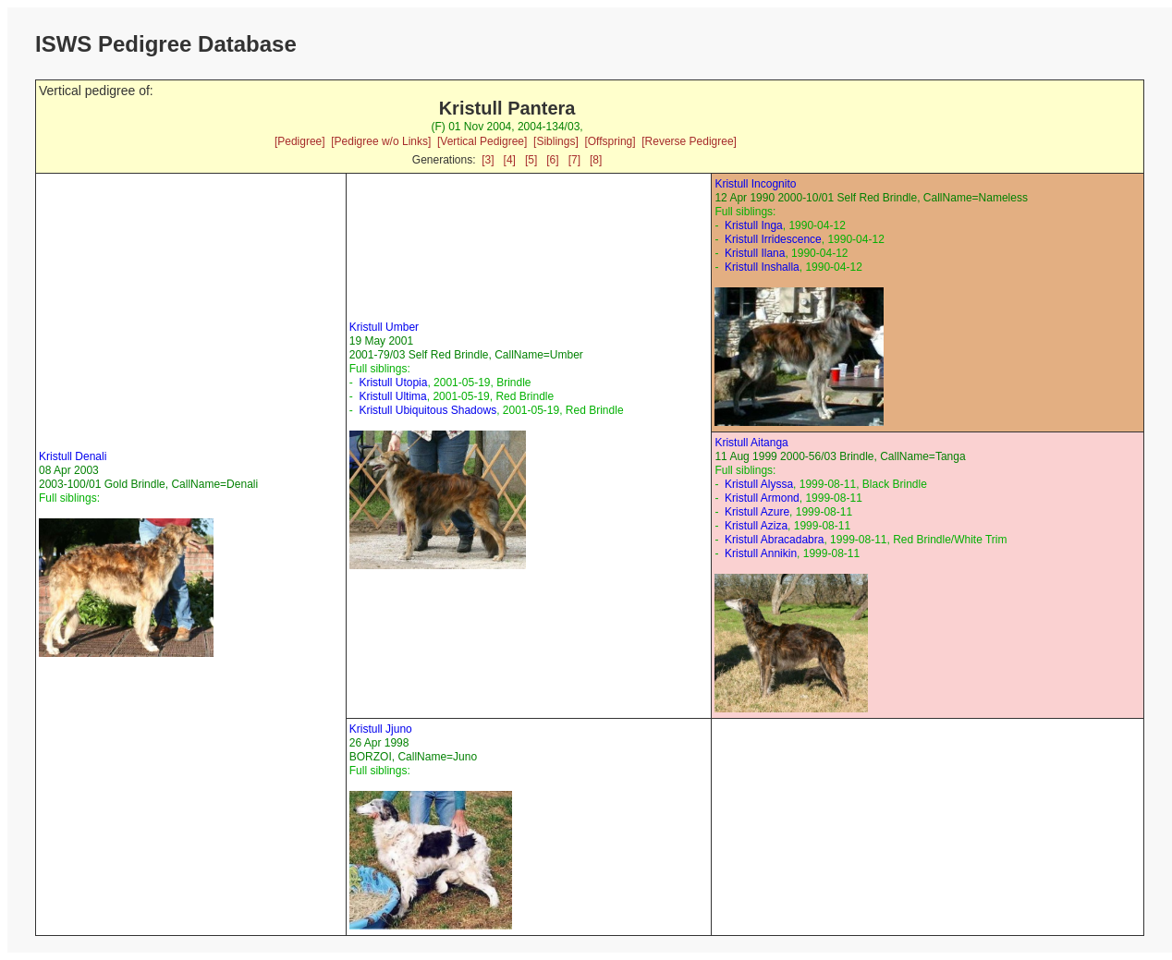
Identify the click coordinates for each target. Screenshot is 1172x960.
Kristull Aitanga (750, 442)
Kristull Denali (72, 456)
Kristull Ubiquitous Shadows (427, 410)
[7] (574, 159)
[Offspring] (609, 141)
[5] (531, 159)
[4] (510, 159)
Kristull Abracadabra (774, 539)
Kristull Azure (757, 511)
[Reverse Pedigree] (689, 141)
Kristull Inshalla (762, 267)
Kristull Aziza (756, 525)
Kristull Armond (762, 498)
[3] (488, 159)
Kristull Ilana (755, 253)
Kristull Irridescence (773, 239)
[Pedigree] (300, 141)
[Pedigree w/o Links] (381, 141)
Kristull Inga (754, 225)
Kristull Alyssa (759, 484)
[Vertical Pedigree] (482, 141)
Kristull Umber (384, 327)
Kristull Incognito (755, 183)
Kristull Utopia (393, 382)
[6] (552, 159)
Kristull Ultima (392, 396)
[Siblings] (556, 141)
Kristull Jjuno (380, 729)
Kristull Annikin (761, 553)
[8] (596, 159)
